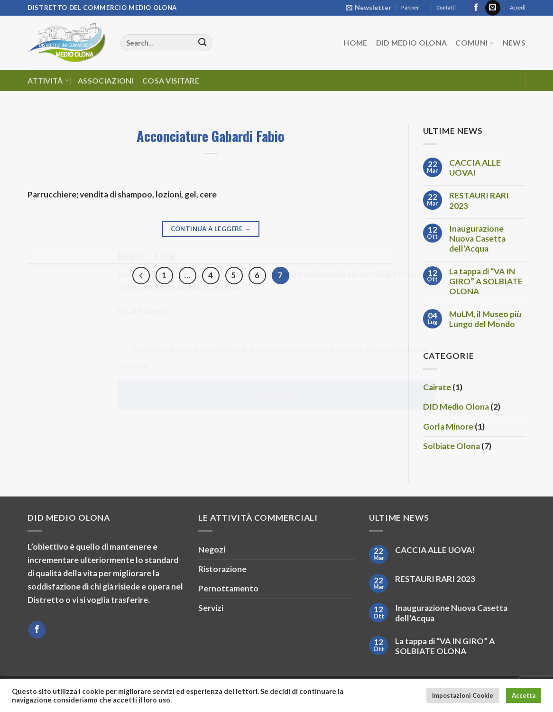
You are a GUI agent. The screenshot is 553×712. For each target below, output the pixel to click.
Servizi (210, 608)
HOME (355, 42)
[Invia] (202, 43)
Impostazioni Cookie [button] (462, 695)
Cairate (437, 387)
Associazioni (106, 80)
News (514, 42)
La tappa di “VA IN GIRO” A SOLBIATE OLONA (486, 281)
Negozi (211, 549)
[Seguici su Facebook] (476, 8)
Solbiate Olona (451, 446)
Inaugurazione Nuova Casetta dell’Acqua (477, 238)
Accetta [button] (523, 695)
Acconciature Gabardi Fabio (211, 136)
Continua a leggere (211, 229)
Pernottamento (228, 588)
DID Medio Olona (411, 42)
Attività (48, 80)
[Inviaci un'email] (492, 8)
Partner (410, 7)
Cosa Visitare (170, 80)
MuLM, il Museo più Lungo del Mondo (485, 319)
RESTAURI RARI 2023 (479, 200)
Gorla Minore (448, 426)
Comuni (474, 42)
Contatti (446, 7)
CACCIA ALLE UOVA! (475, 168)
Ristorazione (222, 569)
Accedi (517, 7)
